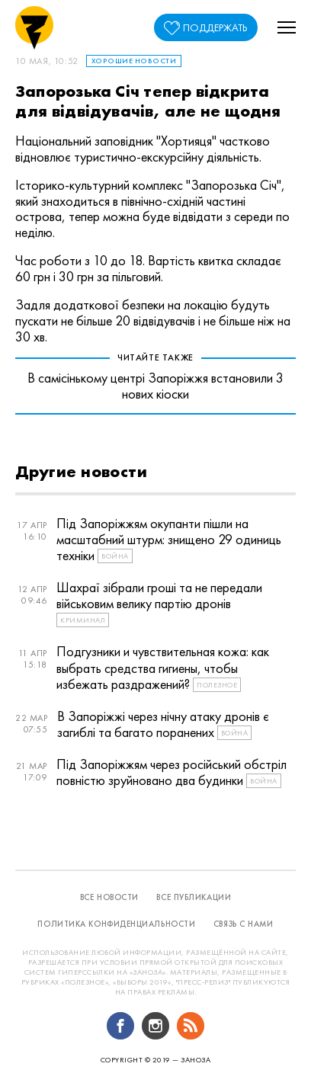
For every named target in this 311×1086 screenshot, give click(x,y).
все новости (109, 897)
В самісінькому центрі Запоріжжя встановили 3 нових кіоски (155, 385)
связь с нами (243, 923)
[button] (286, 27)
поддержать (215, 27)
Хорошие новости (134, 61)
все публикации (193, 897)
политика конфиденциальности (116, 923)
